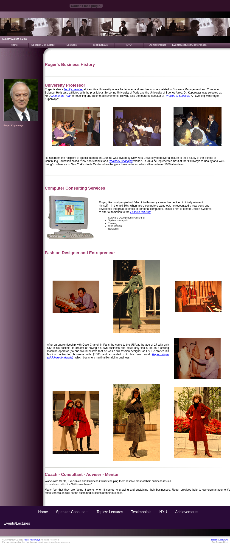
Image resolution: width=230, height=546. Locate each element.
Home (14, 44)
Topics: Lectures (110, 512)
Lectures (72, 44)
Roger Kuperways (13, 125)
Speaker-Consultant (43, 44)
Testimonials (100, 44)
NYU (129, 44)
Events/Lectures (17, 523)
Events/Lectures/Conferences (186, 44)
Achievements (157, 44)
